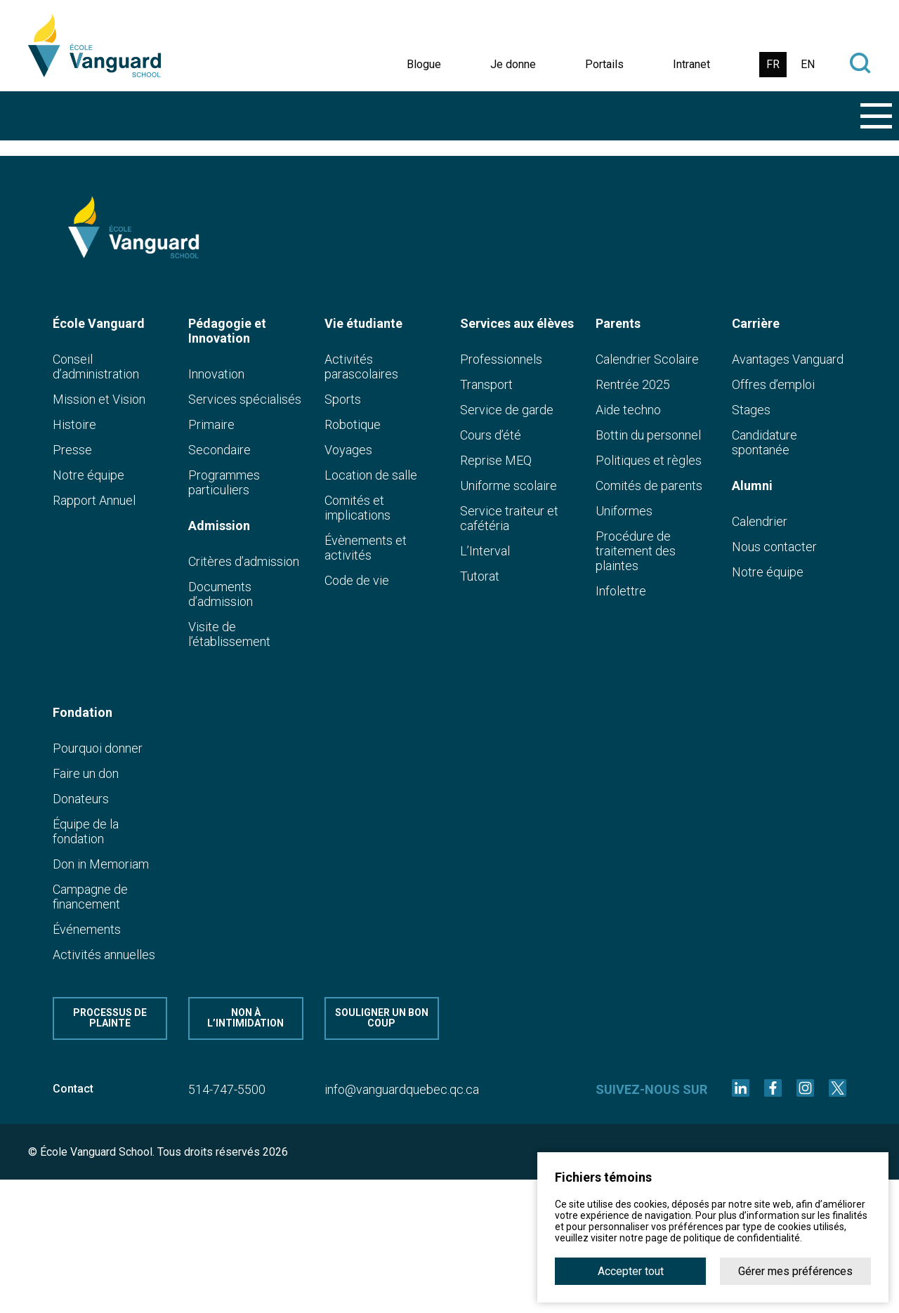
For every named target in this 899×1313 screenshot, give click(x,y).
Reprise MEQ (496, 460)
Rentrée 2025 (633, 384)
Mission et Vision (99, 399)
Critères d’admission (243, 561)
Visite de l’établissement (229, 634)
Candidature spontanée (764, 442)
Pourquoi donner (98, 748)
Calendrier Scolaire (647, 359)
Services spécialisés (244, 399)
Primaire (211, 424)
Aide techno (628, 409)
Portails (604, 64)
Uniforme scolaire (508, 485)
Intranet (691, 64)
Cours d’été (490, 435)
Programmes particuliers (224, 482)
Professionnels (501, 359)
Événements (87, 929)
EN (808, 64)
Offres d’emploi (773, 384)
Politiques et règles (649, 460)
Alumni (752, 485)
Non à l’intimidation (245, 1018)
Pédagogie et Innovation (227, 330)
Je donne (513, 64)
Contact (73, 1088)
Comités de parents (649, 485)
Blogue (424, 64)
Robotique (352, 424)
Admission (219, 525)
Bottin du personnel (648, 435)
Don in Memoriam (101, 864)
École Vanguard (99, 323)
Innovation (216, 374)
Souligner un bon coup (381, 1018)
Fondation (82, 712)
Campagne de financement (90, 896)
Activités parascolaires (361, 366)
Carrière (756, 323)
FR (773, 64)
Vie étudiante (363, 323)
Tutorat (479, 576)
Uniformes (624, 510)
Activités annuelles (104, 954)
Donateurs (81, 798)
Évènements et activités (365, 547)
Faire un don (86, 773)
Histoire (74, 424)
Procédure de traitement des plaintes (636, 551)
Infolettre (621, 590)
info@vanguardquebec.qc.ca (401, 1089)
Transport (486, 384)
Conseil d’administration (96, 366)
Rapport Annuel (94, 500)
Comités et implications (357, 507)
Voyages (348, 449)
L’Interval (485, 550)
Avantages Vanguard (788, 359)
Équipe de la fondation (86, 831)
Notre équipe (88, 475)
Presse (72, 449)
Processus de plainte (110, 1018)
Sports (342, 399)
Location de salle (370, 475)
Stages (751, 409)
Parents (618, 323)
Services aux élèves (517, 323)
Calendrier (759, 521)
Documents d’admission (220, 594)
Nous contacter (774, 546)
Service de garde (506, 409)
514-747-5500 (226, 1089)
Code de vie (356, 580)
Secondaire (219, 449)
